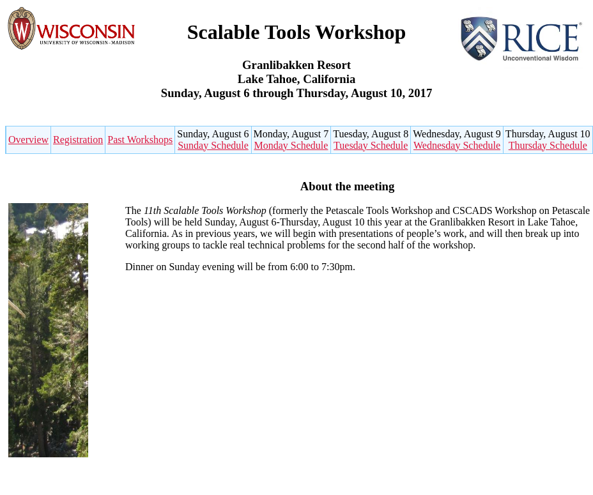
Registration (78, 139)
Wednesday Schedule (456, 145)
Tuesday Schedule (371, 145)
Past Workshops (140, 139)
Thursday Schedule (548, 145)
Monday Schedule (291, 145)
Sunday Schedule (213, 145)
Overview (28, 139)
